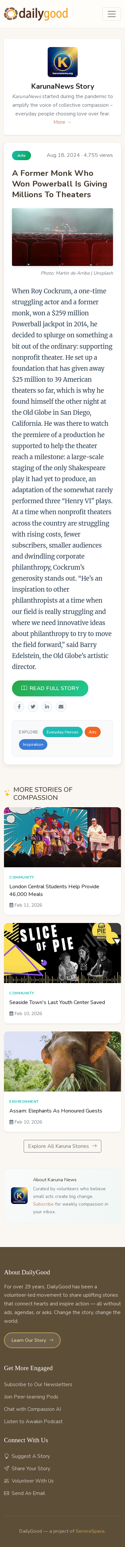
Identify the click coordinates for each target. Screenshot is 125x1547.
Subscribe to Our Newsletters (38, 1384)
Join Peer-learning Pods (31, 1397)
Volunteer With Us (29, 1481)
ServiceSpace (90, 1531)
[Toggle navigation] (111, 14)
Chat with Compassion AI (32, 1409)
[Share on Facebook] (19, 706)
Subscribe (43, 1204)
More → (62, 122)
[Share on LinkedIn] (47, 706)
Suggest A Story (27, 1456)
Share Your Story (27, 1468)
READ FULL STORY (50, 688)
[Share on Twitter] (33, 706)
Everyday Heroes (63, 732)
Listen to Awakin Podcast (33, 1421)
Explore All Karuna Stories (62, 1146)
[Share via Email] (61, 706)
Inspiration (33, 744)
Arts (93, 732)
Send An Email (24, 1493)
